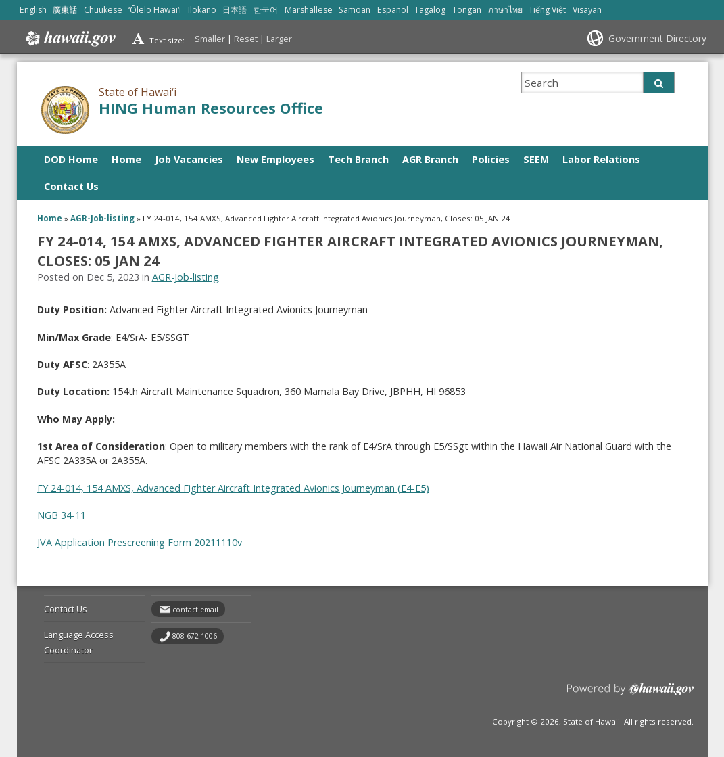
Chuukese (103, 10)
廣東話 (65, 10)
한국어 (266, 10)
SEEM (536, 159)
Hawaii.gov (69, 38)
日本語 (234, 10)
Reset (246, 38)
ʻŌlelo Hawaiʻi (154, 10)
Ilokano (202, 10)
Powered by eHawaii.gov (630, 694)
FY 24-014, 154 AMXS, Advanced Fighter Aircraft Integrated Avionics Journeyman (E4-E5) (233, 488)
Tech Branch (358, 159)
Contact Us (71, 186)
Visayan (587, 10)
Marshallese (309, 10)
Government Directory (657, 38)
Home (126, 159)
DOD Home (71, 159)
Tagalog (429, 10)
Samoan (354, 10)
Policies (491, 159)
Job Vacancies (189, 159)
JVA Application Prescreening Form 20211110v (139, 542)
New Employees (275, 159)
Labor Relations (601, 159)
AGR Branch (430, 159)
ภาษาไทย (505, 10)
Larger (279, 38)
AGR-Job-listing (102, 218)
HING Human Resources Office (211, 108)
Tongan (466, 10)
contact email (195, 609)
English (33, 10)
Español (392, 10)
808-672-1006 (194, 636)
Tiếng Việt (547, 10)
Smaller (210, 38)
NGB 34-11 (61, 515)
